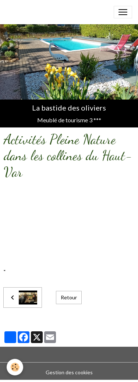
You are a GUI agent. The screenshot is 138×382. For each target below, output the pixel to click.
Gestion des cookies (69, 372)
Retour (69, 297)
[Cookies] (15, 367)
